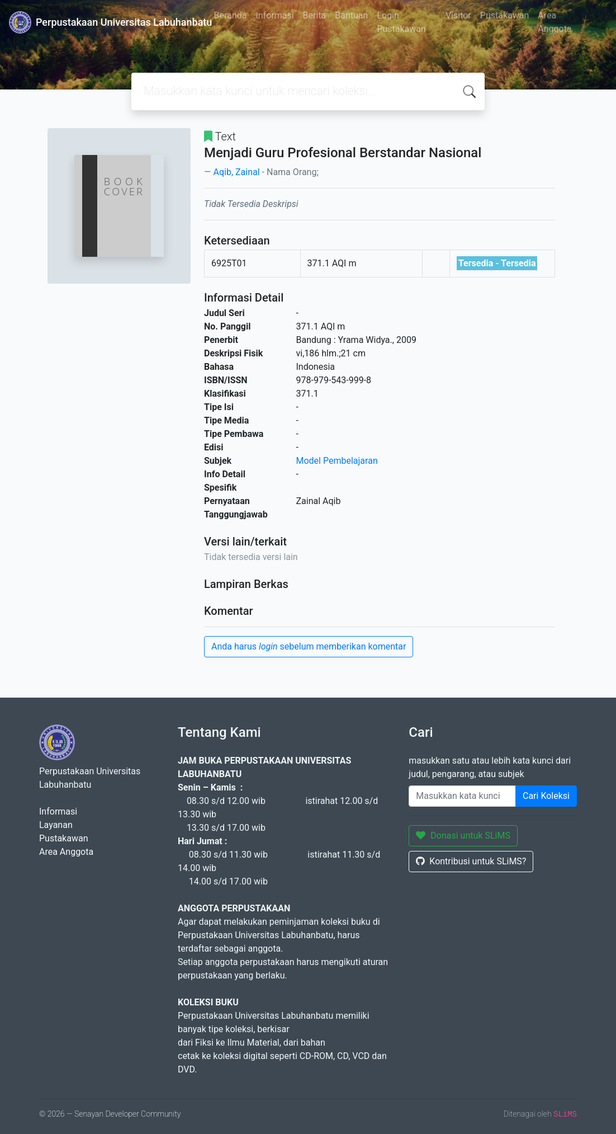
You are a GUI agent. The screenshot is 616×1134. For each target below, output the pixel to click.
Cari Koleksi (546, 795)
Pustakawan (504, 15)
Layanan (56, 825)
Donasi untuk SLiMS (463, 835)
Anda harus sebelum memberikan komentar (308, 646)
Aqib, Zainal (236, 172)
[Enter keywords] (462, 796)
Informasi (274, 15)
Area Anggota (554, 22)
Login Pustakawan (401, 22)
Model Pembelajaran (337, 460)
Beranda (230, 15)
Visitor (458, 15)
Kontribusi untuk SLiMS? (471, 861)
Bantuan (351, 15)
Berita (314, 15)
